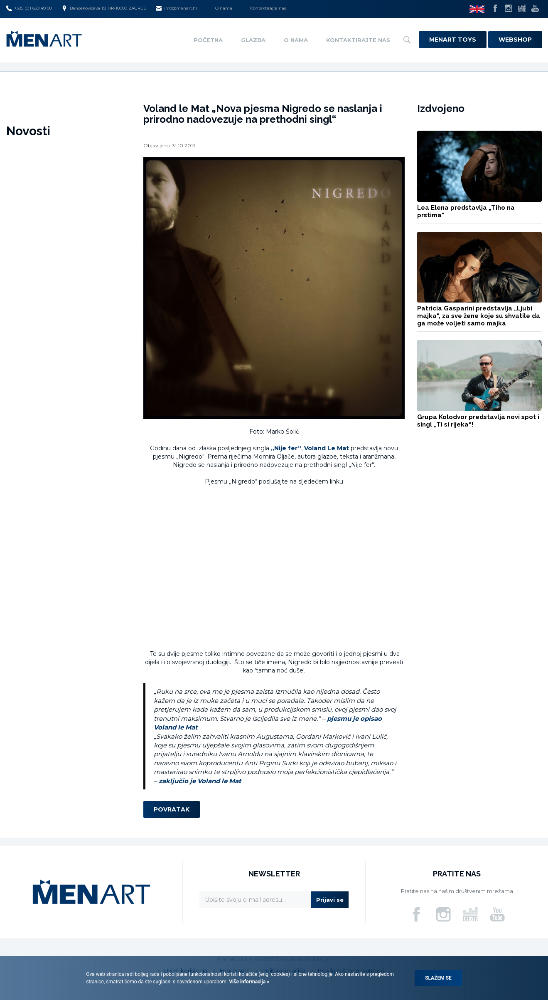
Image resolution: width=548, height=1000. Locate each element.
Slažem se (438, 978)
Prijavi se (330, 899)
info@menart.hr (176, 8)
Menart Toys (452, 39)
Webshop (515, 39)
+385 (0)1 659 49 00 (29, 8)
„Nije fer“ (286, 448)
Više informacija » (248, 982)
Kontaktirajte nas (268, 8)
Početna (208, 40)
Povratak (171, 809)
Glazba (253, 40)
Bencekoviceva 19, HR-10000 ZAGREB (103, 8)
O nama (223, 8)
